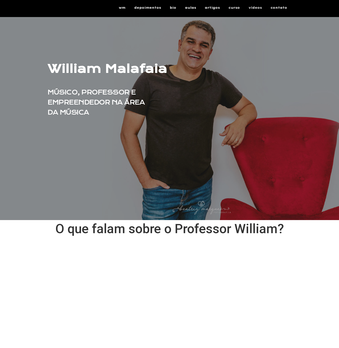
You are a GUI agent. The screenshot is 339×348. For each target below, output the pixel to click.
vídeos (255, 7)
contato (279, 7)
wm (122, 7)
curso (234, 7)
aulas (190, 7)
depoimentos (147, 7)
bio (173, 7)
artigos (212, 7)
